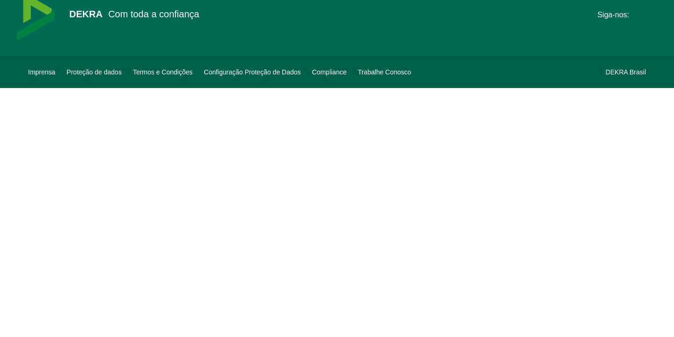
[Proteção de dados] (94, 72)
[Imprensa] (41, 72)
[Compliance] (329, 72)
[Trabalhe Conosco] (384, 72)
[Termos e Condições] (163, 72)
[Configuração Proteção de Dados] (252, 72)
